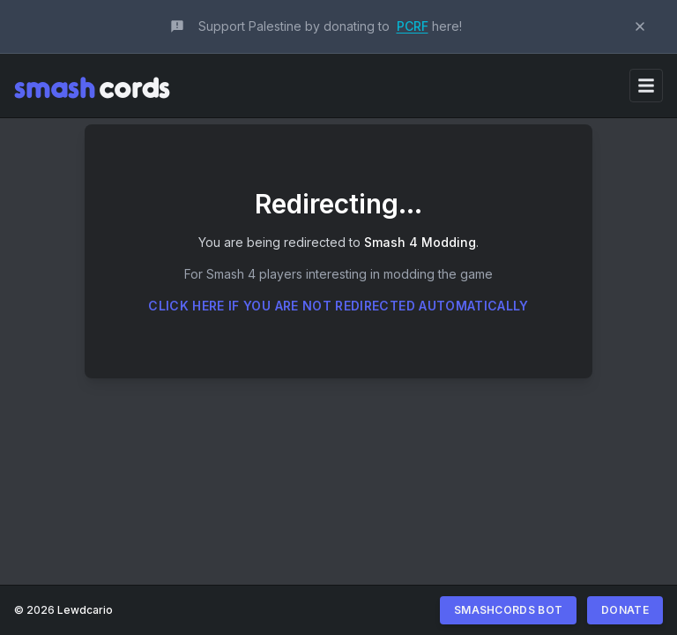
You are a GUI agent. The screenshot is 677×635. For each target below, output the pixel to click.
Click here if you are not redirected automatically (338, 305)
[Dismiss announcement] (640, 26)
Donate (625, 609)
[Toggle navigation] (646, 85)
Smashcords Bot (508, 609)
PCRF (412, 26)
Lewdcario (85, 609)
